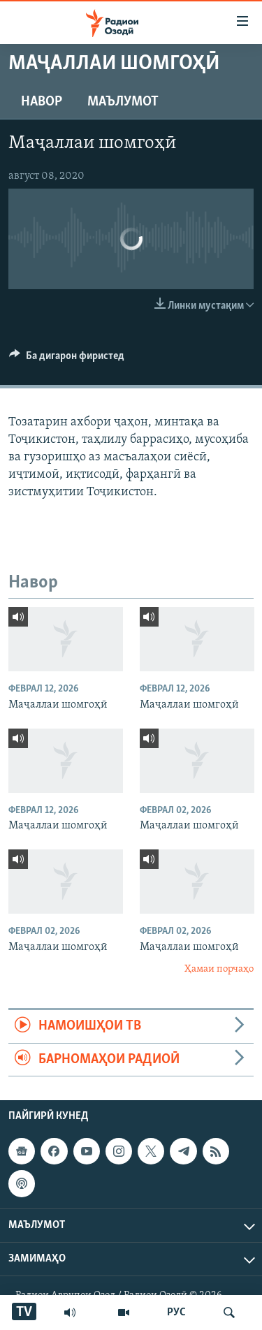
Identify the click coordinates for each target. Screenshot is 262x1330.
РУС (176, 1312)
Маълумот (123, 102)
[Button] (66, 359)
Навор (41, 102)
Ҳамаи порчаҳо (219, 969)
